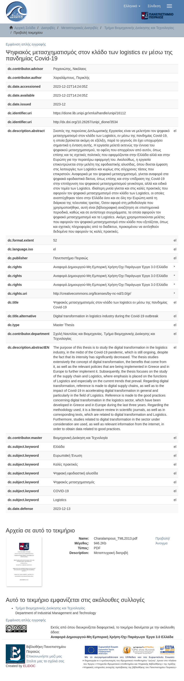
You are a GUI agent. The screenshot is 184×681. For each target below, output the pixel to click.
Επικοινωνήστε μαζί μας (44, 656)
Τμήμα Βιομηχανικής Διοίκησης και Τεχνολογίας (139, 28)
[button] (132, 6)
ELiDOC (29, 666)
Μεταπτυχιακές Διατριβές (79, 28)
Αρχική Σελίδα (24, 28)
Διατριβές (48, 28)
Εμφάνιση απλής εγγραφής (26, 44)
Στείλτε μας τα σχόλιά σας (45, 661)
